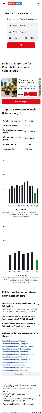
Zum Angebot (29, 94)
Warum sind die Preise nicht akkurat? (22, 404)
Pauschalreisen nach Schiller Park (16, 367)
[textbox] (23, 25)
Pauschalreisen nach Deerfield (14, 357)
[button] (3, 3)
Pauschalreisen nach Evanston (14, 362)
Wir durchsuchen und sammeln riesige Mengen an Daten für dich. (22, 399)
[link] (21, 101)
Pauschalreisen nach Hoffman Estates (17, 349)
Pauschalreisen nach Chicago (14, 341)
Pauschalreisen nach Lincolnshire (15, 352)
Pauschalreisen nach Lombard (14, 370)
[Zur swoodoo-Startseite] (15, 3)
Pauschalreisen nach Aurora (13, 365)
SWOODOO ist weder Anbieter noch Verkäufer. (22, 395)
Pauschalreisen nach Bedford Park (16, 359)
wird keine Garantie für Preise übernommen (17, 388)
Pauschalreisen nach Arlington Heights (18, 354)
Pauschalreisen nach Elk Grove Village (17, 346)
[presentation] (20, 70)
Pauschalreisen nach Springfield (15, 344)
